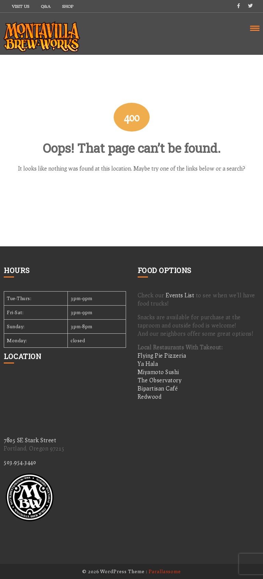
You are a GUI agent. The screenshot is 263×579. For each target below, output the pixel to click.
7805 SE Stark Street (30, 440)
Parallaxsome (165, 571)
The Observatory (160, 380)
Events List (180, 295)
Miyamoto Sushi (158, 372)
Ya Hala (148, 363)
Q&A (45, 6)
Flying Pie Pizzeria (162, 355)
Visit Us (20, 6)
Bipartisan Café (158, 388)
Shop (67, 6)
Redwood (150, 396)
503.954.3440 (20, 462)
